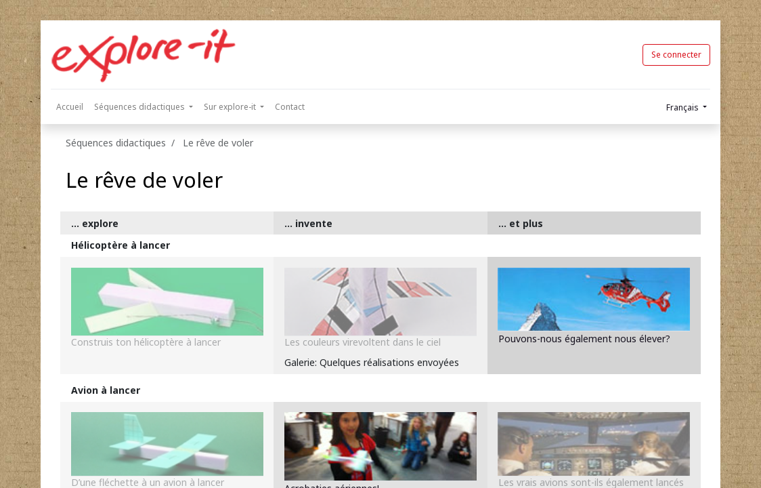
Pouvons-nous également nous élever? (584, 338)
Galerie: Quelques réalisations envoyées (371, 362)
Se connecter (676, 54)
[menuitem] (70, 107)
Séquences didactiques (116, 142)
